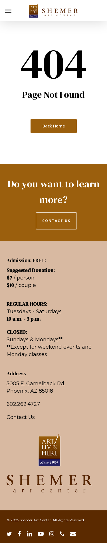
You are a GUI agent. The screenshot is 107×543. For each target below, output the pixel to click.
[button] (8, 10)
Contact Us (21, 417)
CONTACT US (56, 220)
